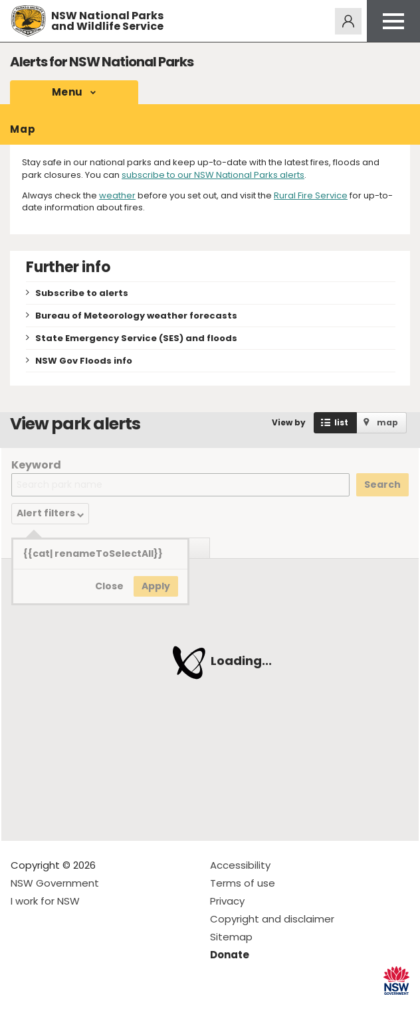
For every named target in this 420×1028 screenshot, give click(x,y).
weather (117, 195)
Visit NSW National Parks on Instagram (51, 1007)
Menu (67, 92)
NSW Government (55, 883)
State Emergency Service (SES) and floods (136, 338)
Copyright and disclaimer (272, 919)
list (341, 422)
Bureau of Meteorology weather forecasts (136, 315)
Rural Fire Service (311, 195)
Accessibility (240, 865)
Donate (229, 955)
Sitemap (231, 937)
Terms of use (242, 883)
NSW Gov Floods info (83, 360)
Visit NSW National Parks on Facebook (23, 1007)
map (387, 422)
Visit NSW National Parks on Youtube (80, 1007)
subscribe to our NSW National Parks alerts (213, 175)
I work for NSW (45, 901)
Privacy (227, 901)
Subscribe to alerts (81, 293)
